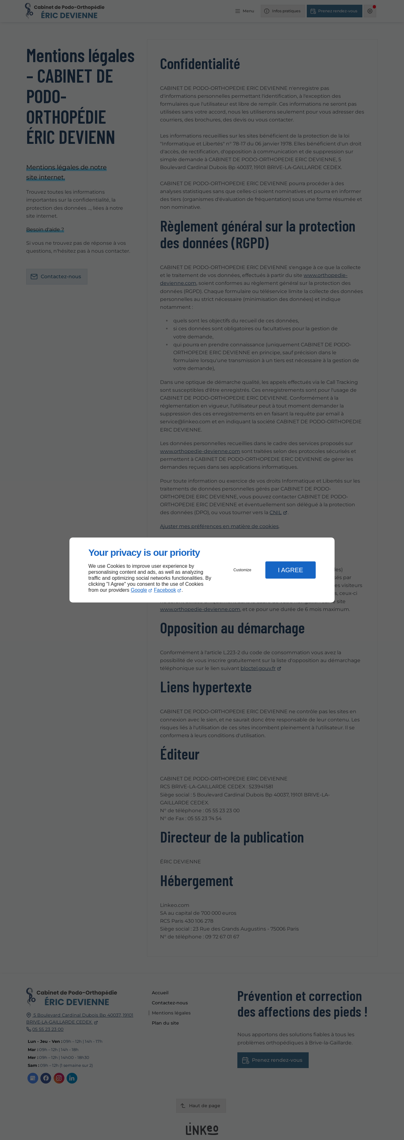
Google (139, 590)
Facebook (165, 590)
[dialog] (202, 570)
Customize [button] (243, 570)
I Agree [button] (290, 570)
